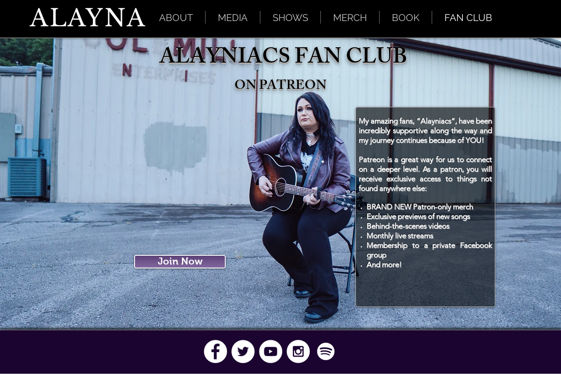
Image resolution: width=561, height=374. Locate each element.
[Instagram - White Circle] (298, 351)
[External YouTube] (181, 183)
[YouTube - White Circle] (270, 351)
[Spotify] (325, 351)
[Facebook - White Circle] (215, 351)
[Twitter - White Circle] (243, 351)
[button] (233, 17)
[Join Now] (180, 261)
